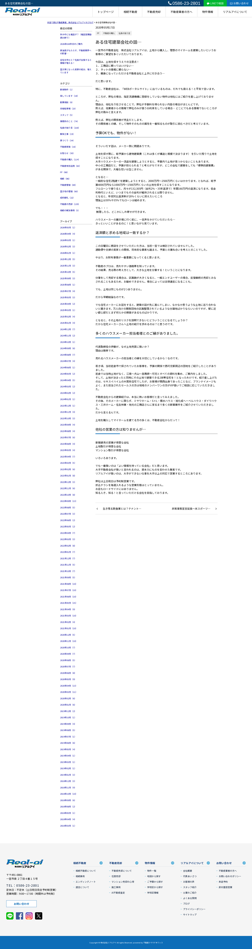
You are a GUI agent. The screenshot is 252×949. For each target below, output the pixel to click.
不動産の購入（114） (70, 159)
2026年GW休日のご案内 (71, 43)
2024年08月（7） (68, 354)
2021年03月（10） (68, 615)
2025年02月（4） (68, 316)
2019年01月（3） (68, 774)
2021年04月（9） (68, 609)
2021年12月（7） (68, 558)
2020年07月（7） (68, 666)
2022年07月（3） (68, 513)
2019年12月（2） (68, 711)
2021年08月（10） (68, 583)
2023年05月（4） (68, 450)
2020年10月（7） (68, 647)
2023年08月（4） (68, 431)
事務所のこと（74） (69, 121)
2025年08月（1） (68, 284)
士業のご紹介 (190, 892)
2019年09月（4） (68, 723)
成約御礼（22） (67, 197)
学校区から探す (155, 887)
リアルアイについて (235, 12)
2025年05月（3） (68, 297)
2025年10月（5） (68, 271)
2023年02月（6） (68, 469)
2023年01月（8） (68, 475)
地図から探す (154, 876)
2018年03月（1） (68, 825)
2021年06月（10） (68, 596)
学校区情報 (152, 892)
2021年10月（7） (68, 571)
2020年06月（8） (68, 672)
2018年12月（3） (68, 781)
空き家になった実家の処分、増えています (75, 71)
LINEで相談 (215, 3)
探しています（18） (69, 95)
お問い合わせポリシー (230, 876)
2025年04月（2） (68, 303)
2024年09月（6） (68, 348)
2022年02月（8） (68, 545)
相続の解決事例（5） (70, 210)
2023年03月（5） (68, 462)
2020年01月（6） (68, 704)
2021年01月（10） (68, 628)
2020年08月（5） (68, 660)
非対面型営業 (225, 887)
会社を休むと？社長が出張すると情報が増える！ (75, 61)
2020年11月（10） (68, 641)
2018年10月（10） (68, 793)
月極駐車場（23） (68, 108)
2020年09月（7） (68, 653)
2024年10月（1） (68, 342)
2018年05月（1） (68, 812)
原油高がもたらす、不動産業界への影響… (75, 52)
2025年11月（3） (68, 265)
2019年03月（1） (68, 762)
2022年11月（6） (68, 488)
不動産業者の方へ (181, 12)
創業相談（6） (67, 102)
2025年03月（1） (68, 310)
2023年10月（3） (68, 418)
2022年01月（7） (68, 551)
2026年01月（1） (68, 252)
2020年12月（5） (68, 634)
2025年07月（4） (68, 291)
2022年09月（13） (68, 501)
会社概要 (187, 870)
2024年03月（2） (68, 386)
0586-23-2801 (184, 3)
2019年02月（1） (68, 768)
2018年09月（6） (68, 800)
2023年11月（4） (68, 411)
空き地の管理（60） (69, 191)
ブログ (186, 903)
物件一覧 (151, 870)
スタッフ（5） (67, 114)
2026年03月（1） (68, 240)
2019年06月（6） (68, 742)
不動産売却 (154, 12)
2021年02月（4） (68, 622)
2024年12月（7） (68, 329)
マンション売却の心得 (123, 881)
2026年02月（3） (68, 246)
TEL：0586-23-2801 (22, 885)
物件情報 (207, 12)
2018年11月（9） (68, 787)
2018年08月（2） (68, 806)
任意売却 (116, 876)
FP (98, 33)
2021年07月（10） (68, 590)
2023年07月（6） (68, 437)
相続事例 (80, 876)
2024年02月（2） (68, 392)
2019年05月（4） (68, 749)
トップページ (105, 12)
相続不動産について (86, 870)
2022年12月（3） (68, 482)
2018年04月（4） (68, 819)
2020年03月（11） (68, 691)
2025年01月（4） (68, 322)
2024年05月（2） (68, 373)
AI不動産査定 (118, 892)
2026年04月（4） (68, 233)
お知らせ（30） (67, 153)
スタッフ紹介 (190, 887)
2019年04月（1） (68, 755)
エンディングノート (86, 881)
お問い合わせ (239, 3)
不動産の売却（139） (70, 204)
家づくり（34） (67, 140)
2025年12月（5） (68, 259)
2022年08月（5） (68, 507)
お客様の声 (188, 881)
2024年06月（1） (68, 367)
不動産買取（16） (68, 146)
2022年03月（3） (68, 539)
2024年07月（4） (68, 361)
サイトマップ (190, 914)
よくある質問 (190, 898)
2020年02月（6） (68, 698)
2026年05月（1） (68, 227)
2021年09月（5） (68, 577)
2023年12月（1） (68, 405)
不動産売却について (122, 870)
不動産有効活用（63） (70, 165)
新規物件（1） (67, 89)
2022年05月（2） (68, 526)
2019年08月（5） (68, 730)
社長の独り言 (124, 33)
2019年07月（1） (68, 736)
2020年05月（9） (68, 679)
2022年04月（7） (68, 532)
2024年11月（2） (68, 335)
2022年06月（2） (68, 520)
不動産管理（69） (68, 184)
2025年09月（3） (68, 278)
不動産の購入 (109, 33)
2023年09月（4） (68, 424)
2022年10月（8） (68, 494)
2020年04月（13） (68, 685)
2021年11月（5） (68, 564)
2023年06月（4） (68, 443)
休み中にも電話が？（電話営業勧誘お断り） (75, 36)
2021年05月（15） (68, 602)
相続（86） (65, 178)
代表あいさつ (190, 876)
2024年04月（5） (68, 380)
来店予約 (223, 881)
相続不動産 (130, 12)
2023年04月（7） (68, 456)
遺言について (82, 887)
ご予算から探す (155, 881)
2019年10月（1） (68, 717)
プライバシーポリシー (194, 909)
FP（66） (64, 172)
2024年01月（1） (68, 399)
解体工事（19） (67, 134)
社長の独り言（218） (70, 127)
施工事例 (116, 887)
